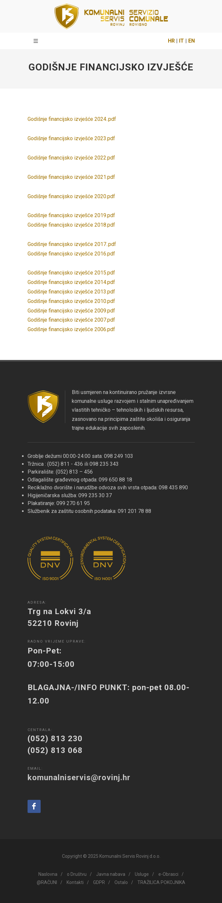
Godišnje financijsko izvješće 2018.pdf (71, 225)
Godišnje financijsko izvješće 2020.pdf (71, 196)
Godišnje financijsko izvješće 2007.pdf (71, 320)
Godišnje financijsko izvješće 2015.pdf (71, 273)
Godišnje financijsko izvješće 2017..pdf (72, 244)
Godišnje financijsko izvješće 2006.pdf (71, 329)
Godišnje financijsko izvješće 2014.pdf (71, 282)
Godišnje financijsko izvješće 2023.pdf (71, 138)
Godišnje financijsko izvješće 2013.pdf (71, 292)
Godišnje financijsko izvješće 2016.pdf (71, 254)
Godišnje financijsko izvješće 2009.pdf (71, 311)
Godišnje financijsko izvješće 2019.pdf (71, 215)
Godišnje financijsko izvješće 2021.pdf (71, 177)
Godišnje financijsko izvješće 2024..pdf (72, 119)
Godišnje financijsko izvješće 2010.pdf (71, 301)
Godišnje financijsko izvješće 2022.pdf (71, 158)
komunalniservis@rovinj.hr (79, 777)
